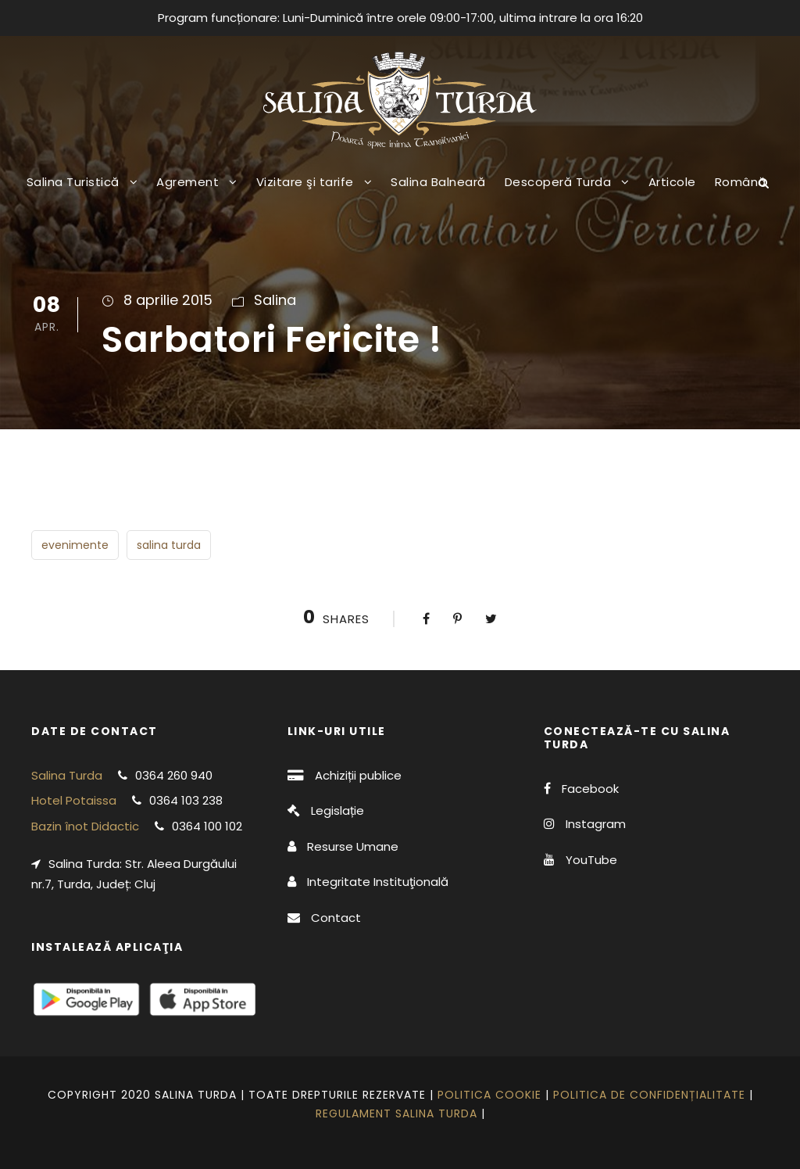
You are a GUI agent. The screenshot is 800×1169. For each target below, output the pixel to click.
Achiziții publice (358, 775)
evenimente (75, 545)
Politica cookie (489, 1095)
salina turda (169, 545)
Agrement (187, 182)
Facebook (590, 788)
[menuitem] (740, 194)
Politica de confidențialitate (649, 1095)
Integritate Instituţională (377, 881)
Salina (275, 300)
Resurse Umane (352, 846)
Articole (672, 182)
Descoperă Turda (558, 182)
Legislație (337, 810)
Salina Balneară (438, 182)
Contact (336, 917)
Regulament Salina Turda (396, 1113)
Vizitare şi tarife (305, 182)
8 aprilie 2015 (167, 300)
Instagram (596, 824)
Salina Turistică (73, 182)
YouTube (591, 860)
